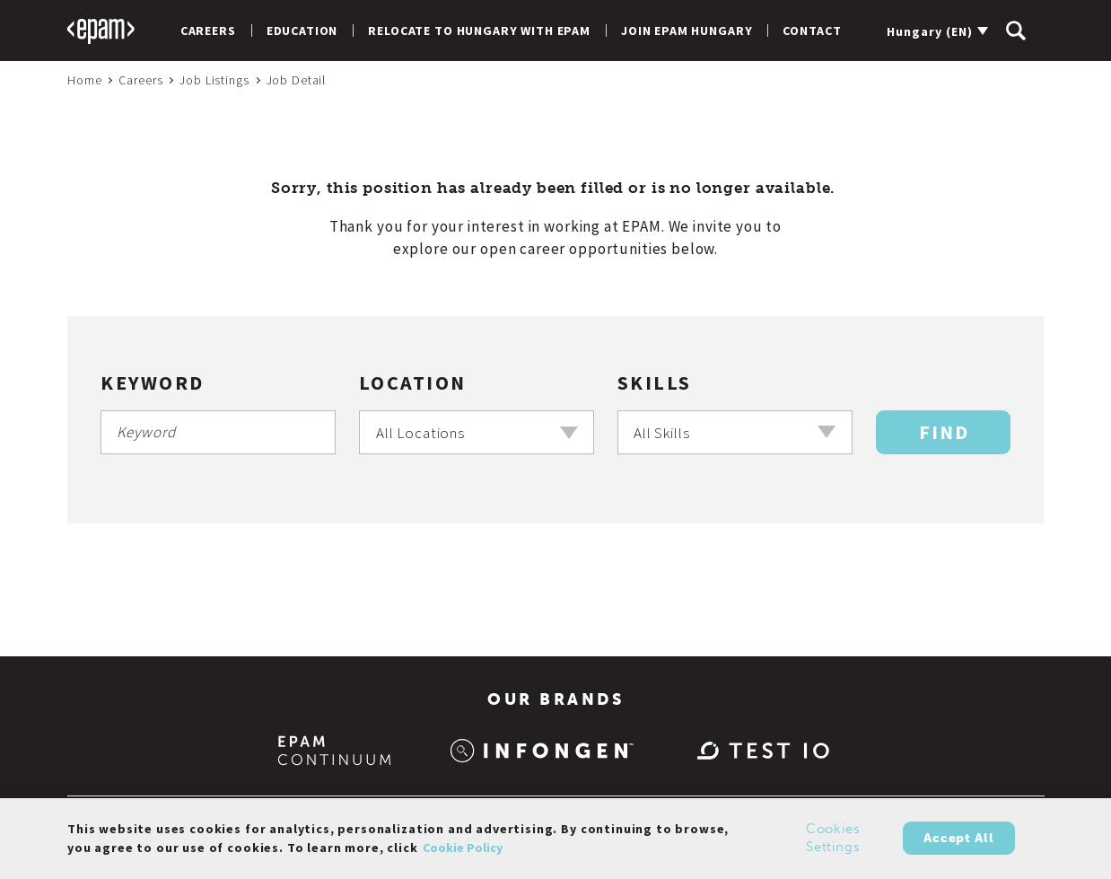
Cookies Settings (833, 846)
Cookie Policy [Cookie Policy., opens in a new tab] (463, 855)
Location (413, 382)
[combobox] (476, 432)
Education (302, 30)
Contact (812, 30)
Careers (208, 30)
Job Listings (214, 80)
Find (944, 431)
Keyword (153, 382)
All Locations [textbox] (421, 433)
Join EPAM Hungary (686, 30)
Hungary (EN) (930, 31)
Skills (654, 382)
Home (84, 80)
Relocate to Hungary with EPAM (479, 30)
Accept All (958, 845)
